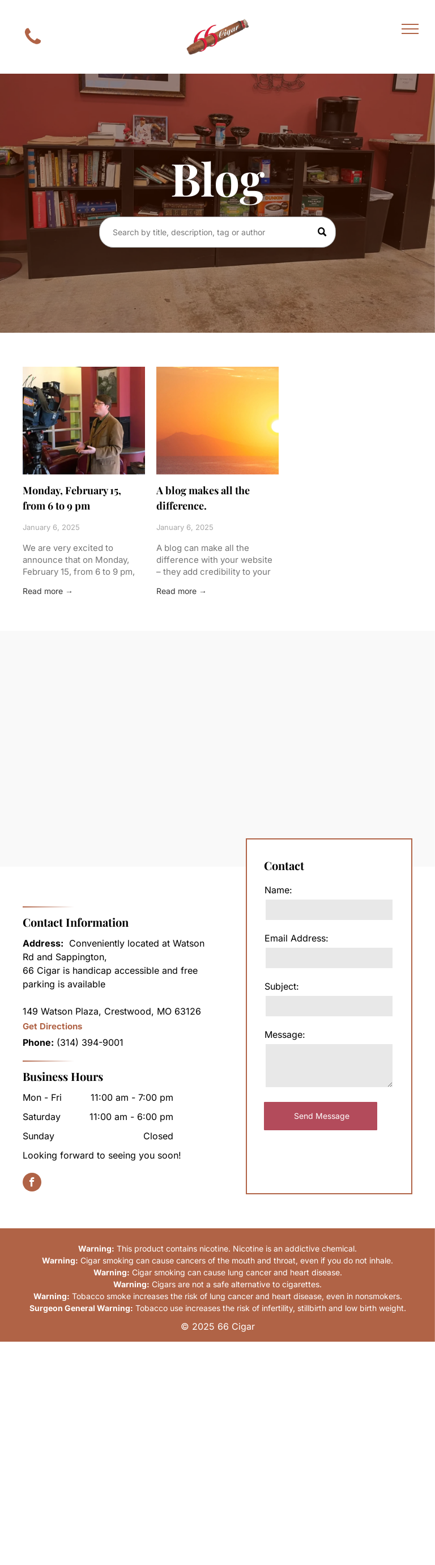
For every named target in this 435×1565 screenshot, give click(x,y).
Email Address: (297, 938)
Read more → (48, 591)
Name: (278, 890)
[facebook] (32, 1183)
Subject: (282, 986)
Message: (285, 1034)
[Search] (217, 232)
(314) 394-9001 (90, 1042)
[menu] (410, 29)
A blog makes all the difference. (203, 498)
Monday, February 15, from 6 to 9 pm (72, 498)
